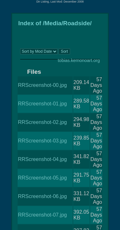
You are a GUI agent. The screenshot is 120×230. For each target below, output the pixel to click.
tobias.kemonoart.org (79, 60)
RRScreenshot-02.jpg (42, 122)
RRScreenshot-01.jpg (42, 103)
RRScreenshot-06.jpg (42, 196)
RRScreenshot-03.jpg (42, 140)
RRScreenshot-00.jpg (42, 85)
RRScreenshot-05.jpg (42, 177)
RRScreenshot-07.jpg (42, 215)
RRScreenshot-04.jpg (42, 159)
